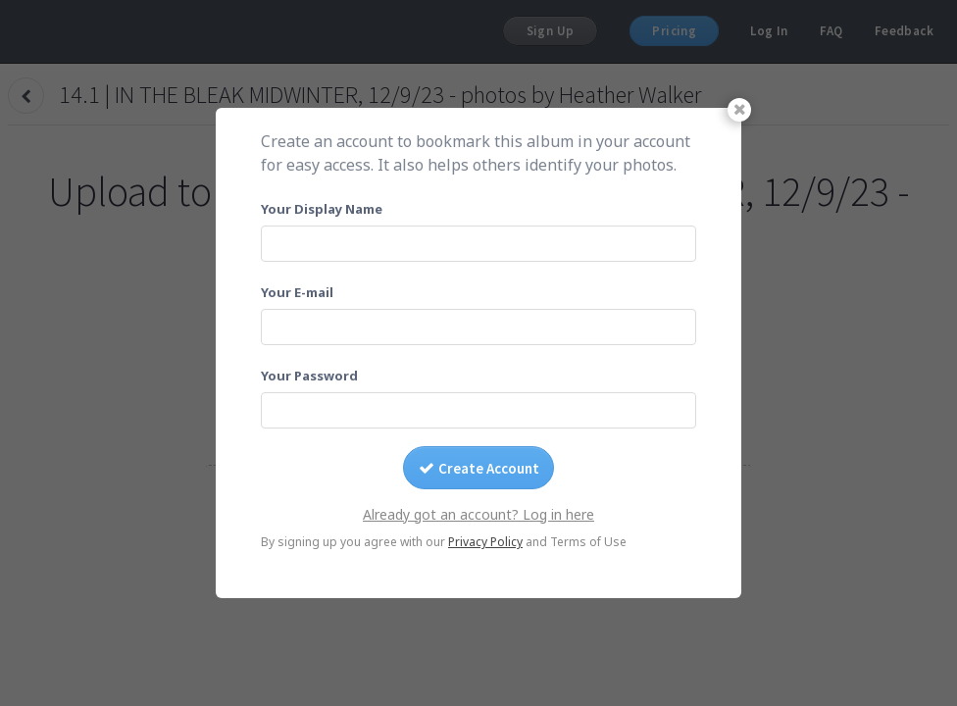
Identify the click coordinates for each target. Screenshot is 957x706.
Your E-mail (297, 292)
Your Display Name (321, 209)
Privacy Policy (485, 541)
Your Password (309, 375)
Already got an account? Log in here (478, 514)
